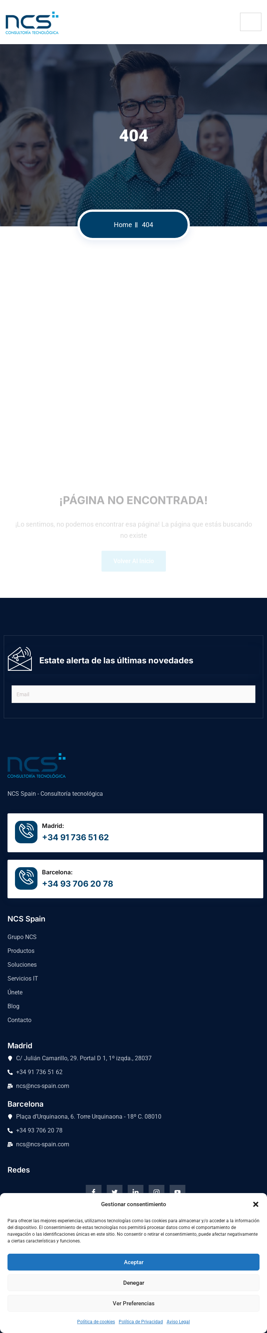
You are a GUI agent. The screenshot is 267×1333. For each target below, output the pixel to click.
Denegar (133, 1283)
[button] (256, 1204)
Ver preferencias (134, 1303)
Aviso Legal (178, 1321)
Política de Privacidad (141, 1321)
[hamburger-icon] (250, 22)
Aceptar (133, 1262)
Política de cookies (96, 1321)
